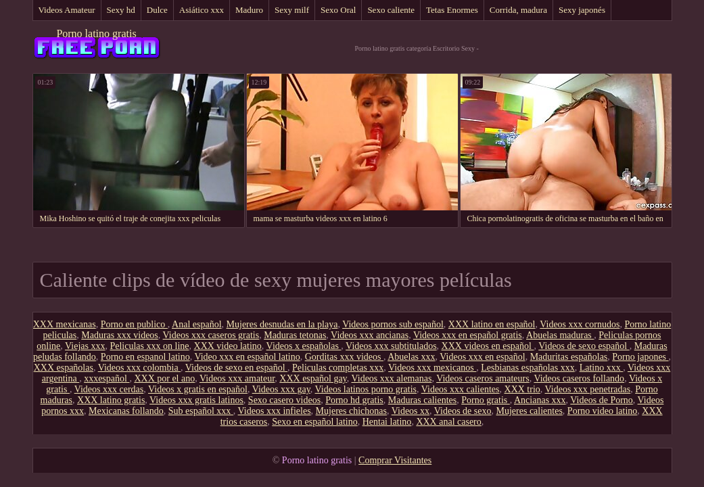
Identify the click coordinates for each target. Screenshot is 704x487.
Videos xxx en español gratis (467, 335)
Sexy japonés (582, 10)
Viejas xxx (85, 346)
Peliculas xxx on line (149, 346)
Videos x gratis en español (198, 389)
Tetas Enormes (452, 10)
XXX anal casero (448, 422)
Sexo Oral (338, 10)
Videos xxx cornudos (579, 324)
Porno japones (640, 357)
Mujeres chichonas (351, 411)
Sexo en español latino (314, 422)
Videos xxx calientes (460, 389)
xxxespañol (106, 378)
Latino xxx (602, 368)
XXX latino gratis (111, 400)
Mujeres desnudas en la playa (282, 324)
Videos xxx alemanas (391, 378)
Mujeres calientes (529, 411)
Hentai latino (387, 422)
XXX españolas (63, 368)
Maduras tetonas (295, 335)
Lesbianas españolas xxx (527, 368)
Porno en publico (134, 324)
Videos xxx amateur (237, 378)
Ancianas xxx (540, 400)
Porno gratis (485, 400)
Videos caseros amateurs (483, 378)
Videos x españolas (304, 346)
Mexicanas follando (126, 411)
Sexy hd (121, 10)
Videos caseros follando (579, 378)
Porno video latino (602, 411)
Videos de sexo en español (236, 368)
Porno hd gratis (354, 400)
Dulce (157, 10)
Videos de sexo (463, 411)
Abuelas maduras (560, 335)
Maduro (249, 10)
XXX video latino (228, 346)
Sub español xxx (200, 411)
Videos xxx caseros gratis (211, 335)
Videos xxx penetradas (588, 389)
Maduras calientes (422, 400)
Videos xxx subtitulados (391, 346)
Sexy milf (292, 10)
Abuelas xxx (411, 357)
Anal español (196, 324)
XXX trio (522, 389)
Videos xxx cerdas (109, 389)
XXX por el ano (164, 378)
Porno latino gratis (96, 33)
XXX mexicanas (64, 324)
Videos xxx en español (482, 357)
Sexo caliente (391, 10)
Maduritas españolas (569, 357)
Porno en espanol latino (145, 357)
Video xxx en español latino (247, 357)
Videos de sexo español (583, 346)
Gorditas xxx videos (344, 357)
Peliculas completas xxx (337, 368)
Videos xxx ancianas (369, 335)
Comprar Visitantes (394, 460)
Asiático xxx (201, 10)
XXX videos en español (488, 346)
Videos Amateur (67, 10)
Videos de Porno (601, 400)
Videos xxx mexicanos (432, 368)
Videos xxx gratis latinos (196, 400)
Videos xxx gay (281, 389)
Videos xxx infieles (274, 411)
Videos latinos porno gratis (366, 389)
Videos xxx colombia (139, 368)
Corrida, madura (518, 10)
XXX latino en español (492, 324)
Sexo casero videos (284, 400)
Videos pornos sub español (393, 324)
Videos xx (410, 411)
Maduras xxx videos (119, 335)
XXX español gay (312, 378)
